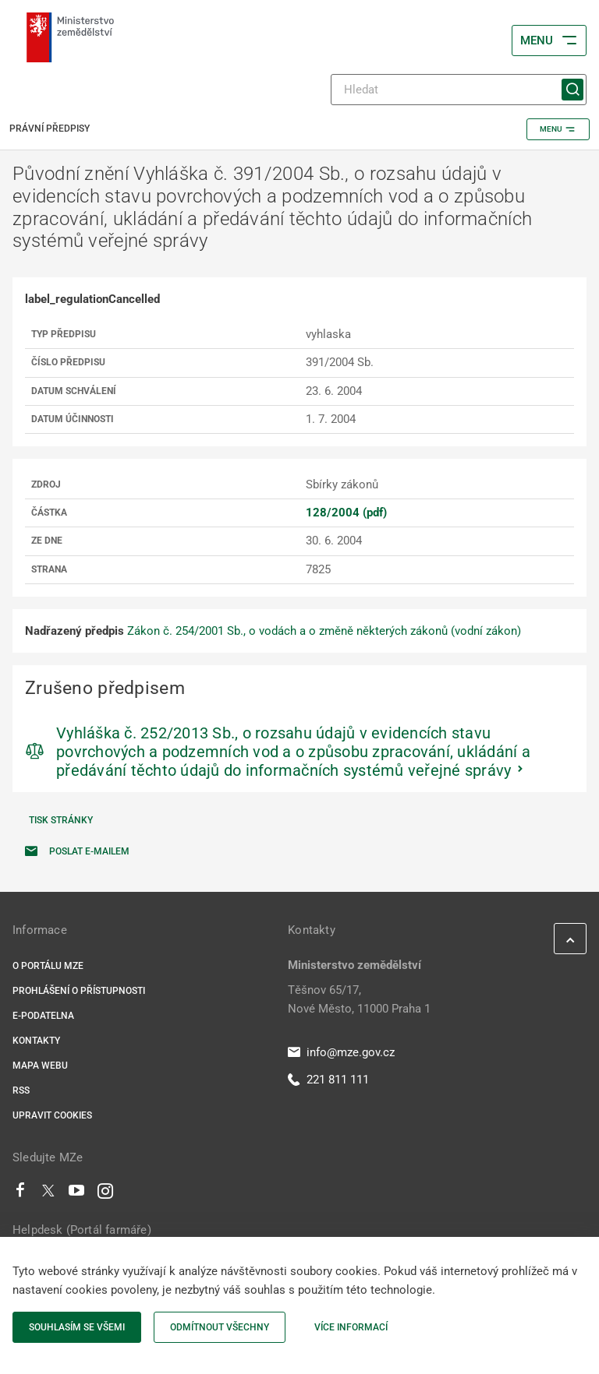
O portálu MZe (47, 965)
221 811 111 (328, 1080)
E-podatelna (43, 1015)
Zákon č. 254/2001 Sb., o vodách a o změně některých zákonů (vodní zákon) (324, 631)
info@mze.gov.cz (341, 1052)
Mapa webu (40, 1065)
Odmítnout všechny (219, 1327)
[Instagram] (105, 1194)
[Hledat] (459, 89)
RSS (21, 1090)
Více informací (351, 1327)
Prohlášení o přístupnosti (78, 990)
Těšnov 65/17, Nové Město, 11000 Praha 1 (359, 999)
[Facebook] (20, 1194)
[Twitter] (48, 1194)
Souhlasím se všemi (77, 1327)
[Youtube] (77, 1194)
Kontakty (36, 1040)
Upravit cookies (52, 1115)
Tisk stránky (61, 820)
